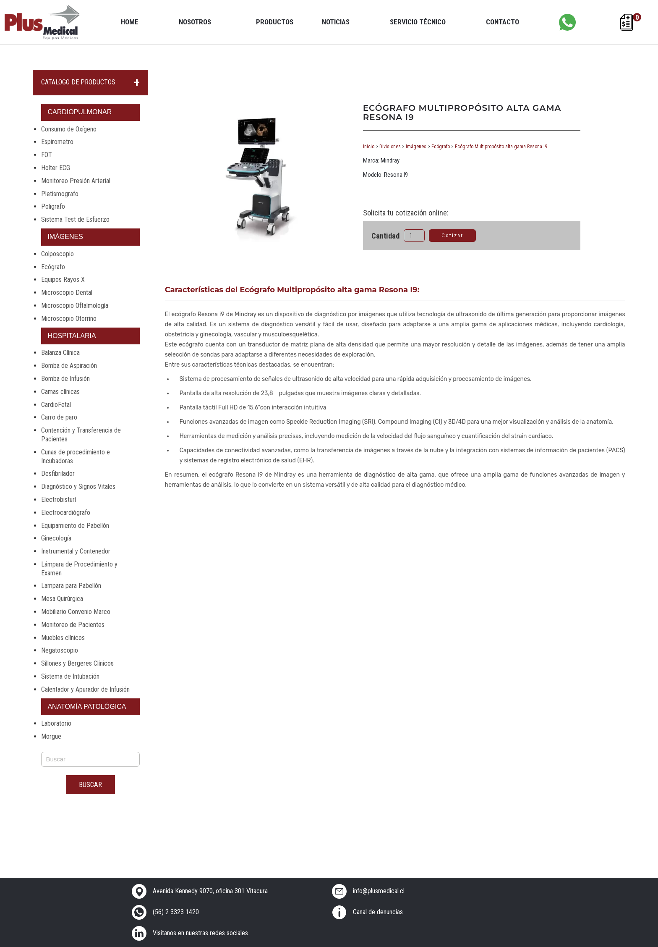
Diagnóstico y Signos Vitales (78, 487)
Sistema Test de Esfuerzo (75, 219)
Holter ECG (55, 168)
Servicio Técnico (418, 22)
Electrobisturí (58, 500)
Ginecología (56, 538)
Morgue (51, 736)
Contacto (502, 22)
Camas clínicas (60, 392)
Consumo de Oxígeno (69, 129)
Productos (274, 22)
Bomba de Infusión (65, 379)
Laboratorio (56, 723)
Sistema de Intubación (70, 676)
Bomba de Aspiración (69, 366)
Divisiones (390, 147)
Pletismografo (59, 194)
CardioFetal (56, 405)
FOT (46, 155)
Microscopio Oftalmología (74, 306)
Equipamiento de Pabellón (75, 526)
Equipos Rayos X (63, 279)
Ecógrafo (53, 267)
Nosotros (195, 22)
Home (129, 22)
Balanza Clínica (60, 353)
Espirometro (57, 142)
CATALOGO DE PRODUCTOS (78, 82)
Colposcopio (57, 254)
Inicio (368, 147)
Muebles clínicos (63, 638)
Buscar (90, 784)
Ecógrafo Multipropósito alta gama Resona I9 (501, 147)
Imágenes (416, 147)
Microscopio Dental (66, 292)
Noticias (336, 22)
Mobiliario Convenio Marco (75, 612)
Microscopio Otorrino (69, 319)
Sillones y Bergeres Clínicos (77, 663)
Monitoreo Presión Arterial (75, 181)
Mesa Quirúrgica (62, 599)
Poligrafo (53, 206)
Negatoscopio (59, 650)
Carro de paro (59, 417)
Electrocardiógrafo (65, 513)
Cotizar (452, 235)
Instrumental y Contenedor (75, 551)
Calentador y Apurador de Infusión (85, 689)
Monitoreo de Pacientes (72, 625)
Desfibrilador (58, 473)
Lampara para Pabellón (71, 586)
